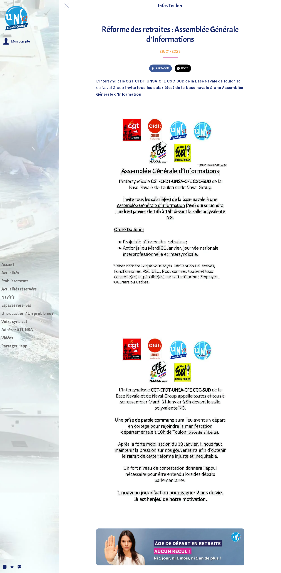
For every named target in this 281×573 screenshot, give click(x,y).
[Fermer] (66, 6)
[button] (16, 41)
